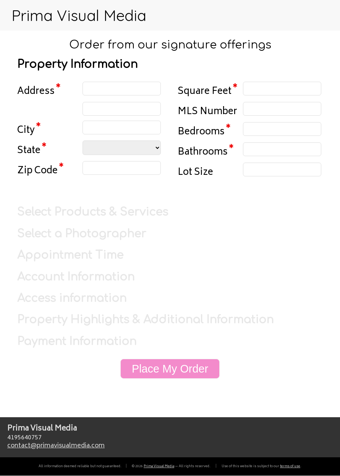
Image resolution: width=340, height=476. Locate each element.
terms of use (290, 467)
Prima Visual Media (78, 15)
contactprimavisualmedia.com (56, 446)
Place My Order (170, 369)
